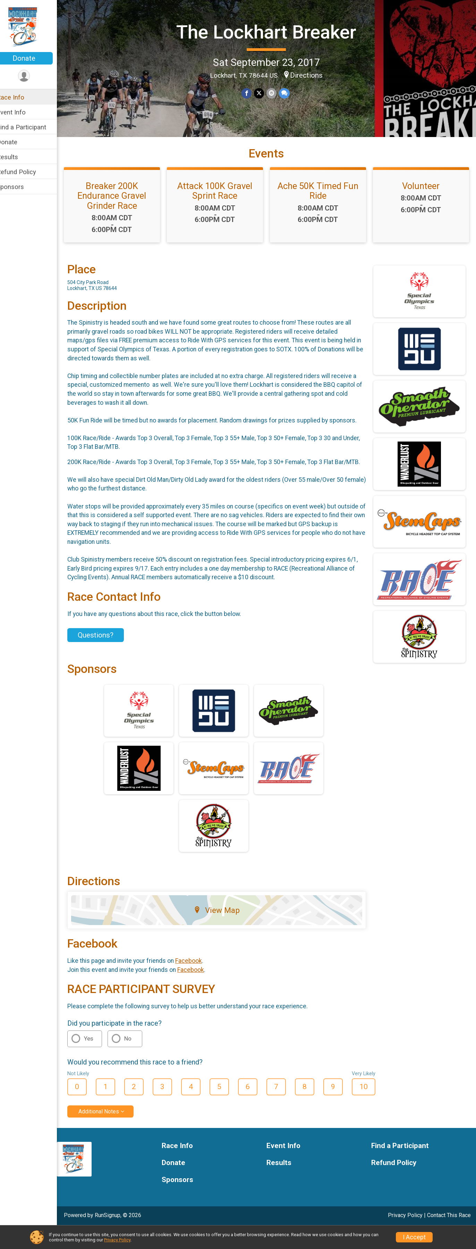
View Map (222, 931)
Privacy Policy (117, 1239)
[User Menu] (33, 76)
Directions (311, 74)
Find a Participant (30, 127)
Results (16, 157)
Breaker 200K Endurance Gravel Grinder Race (119, 208)
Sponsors (19, 186)
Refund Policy (25, 172)
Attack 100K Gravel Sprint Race (220, 203)
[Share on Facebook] (251, 93)
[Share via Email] (276, 93)
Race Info (19, 97)
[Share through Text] (288, 93)
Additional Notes (107, 1132)
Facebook (197, 981)
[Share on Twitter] (263, 93)
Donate (33, 58)
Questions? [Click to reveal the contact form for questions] (104, 656)
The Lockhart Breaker (271, 32)
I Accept (414, 1237)
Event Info (20, 112)
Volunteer (422, 198)
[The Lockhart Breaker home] (33, 26)
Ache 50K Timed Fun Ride (321, 203)
